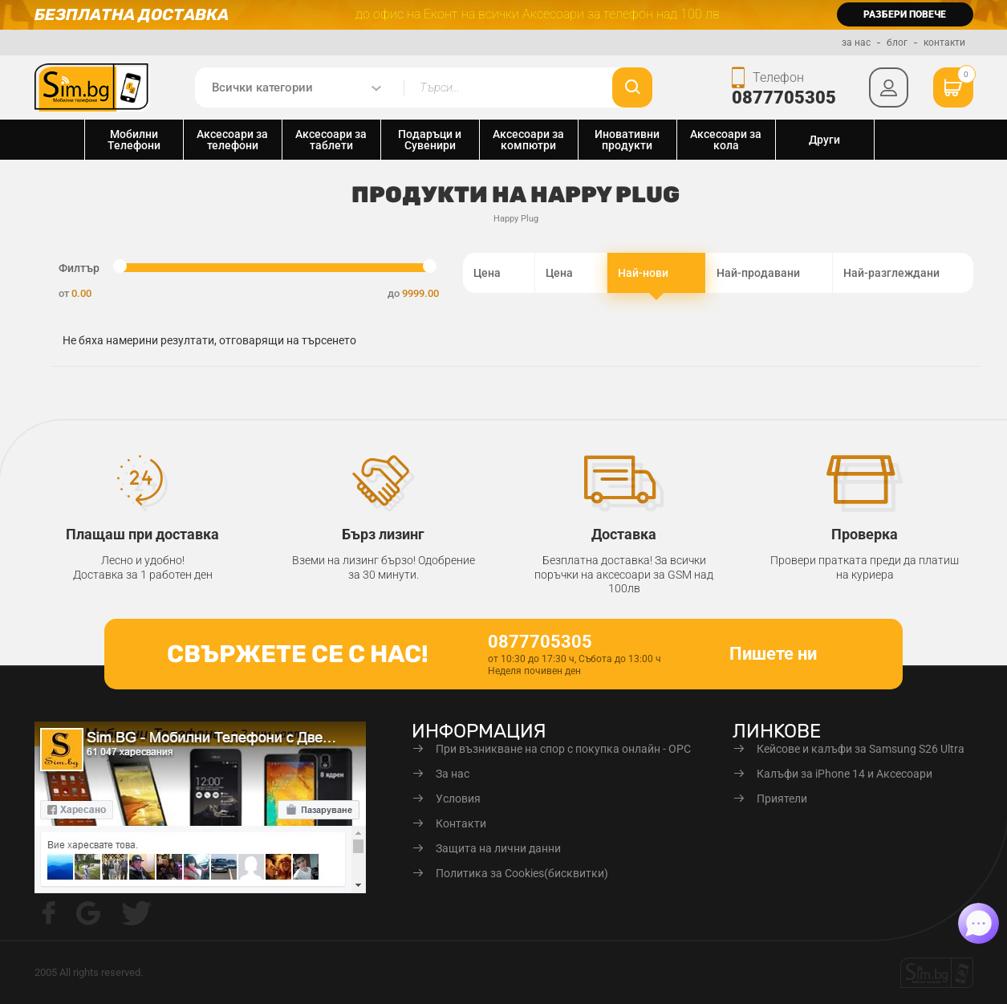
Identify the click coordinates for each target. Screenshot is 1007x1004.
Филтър (79, 268)
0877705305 (785, 97)
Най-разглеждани (903, 273)
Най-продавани (769, 273)
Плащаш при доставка (142, 534)
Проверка (864, 534)
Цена (498, 273)
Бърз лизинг (383, 534)
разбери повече (904, 14)
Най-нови (656, 274)
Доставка (623, 534)
